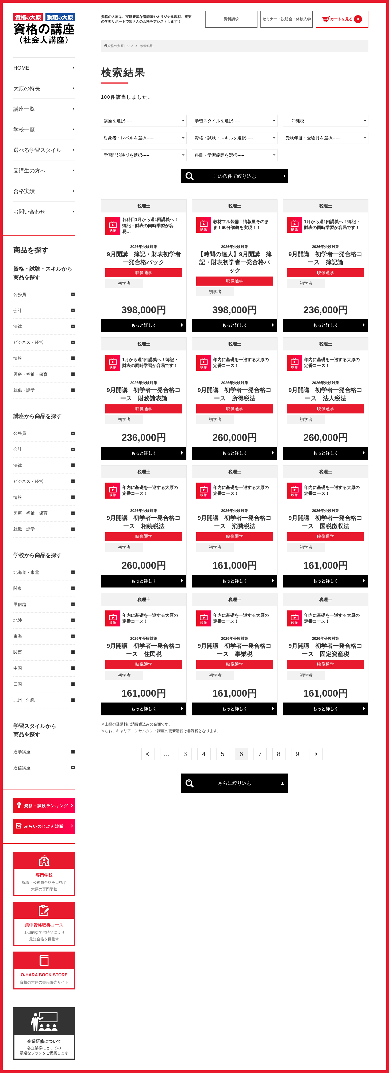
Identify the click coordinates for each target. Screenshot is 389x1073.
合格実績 (24, 191)
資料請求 (231, 19)
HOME (21, 68)
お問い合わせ (29, 212)
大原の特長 (26, 88)
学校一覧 (24, 129)
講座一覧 (24, 109)
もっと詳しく (144, 325)
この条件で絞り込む (234, 176)
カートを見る (342, 19)
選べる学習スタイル (37, 150)
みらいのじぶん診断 (44, 826)
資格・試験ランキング (46, 805)
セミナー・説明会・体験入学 (286, 19)
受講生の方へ (29, 170)
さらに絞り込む (235, 783)
